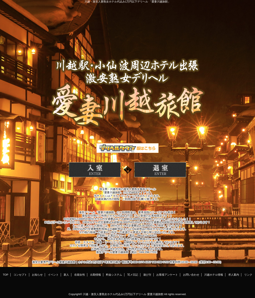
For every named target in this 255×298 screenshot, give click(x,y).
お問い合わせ (191, 274)
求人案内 (233, 274)
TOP (5, 274)
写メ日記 (132, 274)
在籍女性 (79, 274)
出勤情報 (95, 274)
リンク (248, 274)
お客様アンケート (167, 274)
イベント (53, 274)
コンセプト (20, 274)
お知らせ (37, 274)
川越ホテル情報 (213, 274)
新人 (66, 274)
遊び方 (147, 274)
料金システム (114, 274)
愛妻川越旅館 (155, 294)
